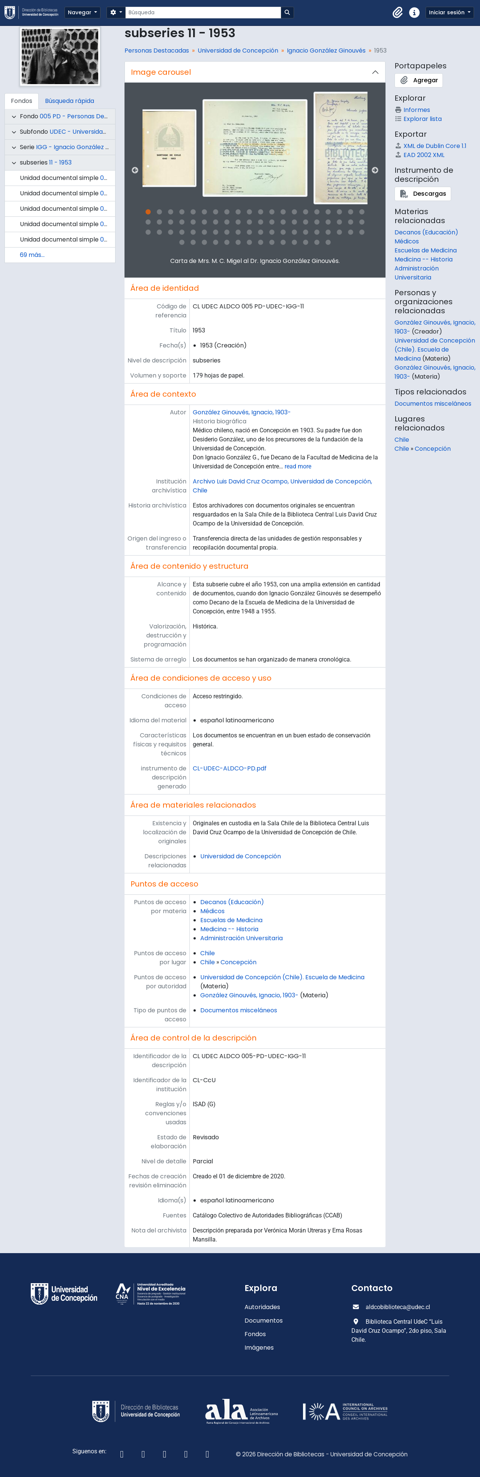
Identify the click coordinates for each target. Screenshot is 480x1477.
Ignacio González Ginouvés (326, 50)
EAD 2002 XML (419, 155)
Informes (412, 110)
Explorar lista (418, 119)
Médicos (212, 911)
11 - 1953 (60, 162)
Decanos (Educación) (232, 902)
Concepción (238, 962)
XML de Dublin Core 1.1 (430, 146)
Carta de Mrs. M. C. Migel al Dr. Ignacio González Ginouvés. (255, 261)
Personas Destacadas (156, 50)
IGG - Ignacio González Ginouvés (84, 147)
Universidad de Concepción (238, 50)
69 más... (32, 255)
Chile (207, 953)
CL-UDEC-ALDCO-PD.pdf (230, 768)
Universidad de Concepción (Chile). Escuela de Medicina (282, 977)
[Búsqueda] (203, 12)
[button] (398, 13)
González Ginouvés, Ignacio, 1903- (242, 412)
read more (298, 466)
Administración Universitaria (241, 938)
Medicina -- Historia (229, 929)
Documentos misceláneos (238, 1010)
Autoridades (262, 1307)
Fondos (255, 1334)
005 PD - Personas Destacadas (86, 116)
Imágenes (259, 1347)
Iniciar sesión (447, 12)
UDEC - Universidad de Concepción (101, 131)
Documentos (263, 1320)
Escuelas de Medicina (231, 920)
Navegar (80, 12)
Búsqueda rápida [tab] (69, 101)
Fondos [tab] (21, 101)
